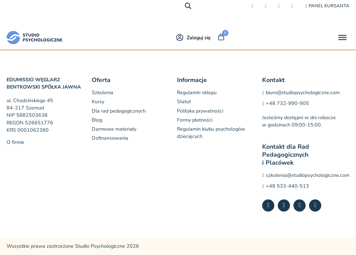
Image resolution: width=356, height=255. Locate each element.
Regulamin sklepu (197, 92)
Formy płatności (194, 120)
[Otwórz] (342, 37)
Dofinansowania (110, 138)
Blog (97, 120)
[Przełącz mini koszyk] (221, 37)
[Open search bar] (188, 6)
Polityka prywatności (200, 111)
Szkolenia (102, 92)
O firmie (15, 142)
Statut (184, 101)
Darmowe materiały (114, 129)
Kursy (98, 101)
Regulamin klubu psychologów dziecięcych (211, 133)
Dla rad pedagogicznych (119, 111)
